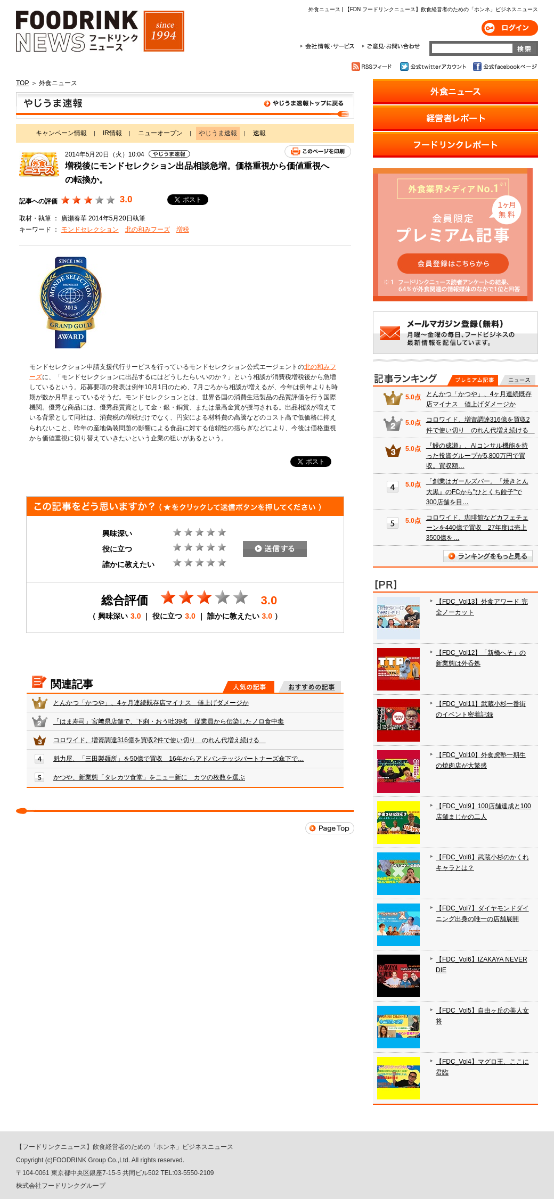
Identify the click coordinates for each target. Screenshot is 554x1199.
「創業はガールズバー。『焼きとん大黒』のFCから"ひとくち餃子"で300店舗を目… (477, 491)
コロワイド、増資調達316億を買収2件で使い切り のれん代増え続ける (159, 740)
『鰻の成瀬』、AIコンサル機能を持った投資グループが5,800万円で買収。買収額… (477, 456)
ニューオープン (160, 133)
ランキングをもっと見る (488, 556)
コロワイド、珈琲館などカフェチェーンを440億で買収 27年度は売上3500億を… (477, 527)
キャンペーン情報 (61, 133)
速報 (259, 133)
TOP (22, 83)
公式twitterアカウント (433, 66)
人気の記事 (248, 687)
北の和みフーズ (147, 229)
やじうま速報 (185, 105)
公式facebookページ (504, 66)
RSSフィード (373, 66)
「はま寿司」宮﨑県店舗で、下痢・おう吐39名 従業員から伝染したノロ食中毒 (168, 721)
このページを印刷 (317, 151)
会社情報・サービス (329, 46)
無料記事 (517, 380)
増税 (182, 229)
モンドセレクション (90, 229)
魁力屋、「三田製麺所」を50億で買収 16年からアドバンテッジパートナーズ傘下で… (178, 758)
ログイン (510, 28)
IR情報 (112, 133)
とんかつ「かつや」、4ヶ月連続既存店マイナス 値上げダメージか (151, 703)
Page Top (329, 828)
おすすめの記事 (310, 687)
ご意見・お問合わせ (390, 46)
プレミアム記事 (472, 380)
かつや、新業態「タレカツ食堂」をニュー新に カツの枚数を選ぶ (149, 777)
